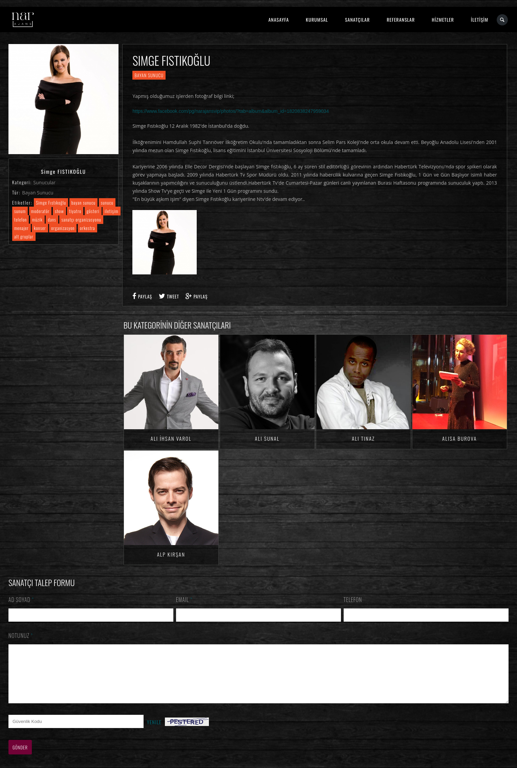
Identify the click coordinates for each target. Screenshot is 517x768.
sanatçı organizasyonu (81, 219)
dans (52, 219)
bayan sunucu (83, 202)
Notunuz (20, 635)
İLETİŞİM (479, 19)
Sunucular (44, 182)
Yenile (154, 732)
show (59, 211)
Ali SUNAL (267, 438)
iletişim (111, 211)
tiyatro (75, 211)
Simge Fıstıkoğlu (51, 202)
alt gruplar (24, 236)
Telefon (353, 600)
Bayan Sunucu (37, 192)
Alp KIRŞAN (171, 554)
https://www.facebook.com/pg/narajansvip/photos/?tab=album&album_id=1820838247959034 (230, 111)
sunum (20, 211)
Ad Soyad (21, 600)
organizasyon (62, 228)
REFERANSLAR (401, 19)
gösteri (93, 211)
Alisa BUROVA (459, 438)
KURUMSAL (317, 19)
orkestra (87, 228)
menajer (21, 228)
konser (40, 228)
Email (184, 600)
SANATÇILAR (357, 19)
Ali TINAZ (363, 438)
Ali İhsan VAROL (171, 438)
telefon (20, 219)
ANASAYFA (278, 19)
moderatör (40, 211)
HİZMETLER (443, 19)
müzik (37, 219)
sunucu (107, 202)
